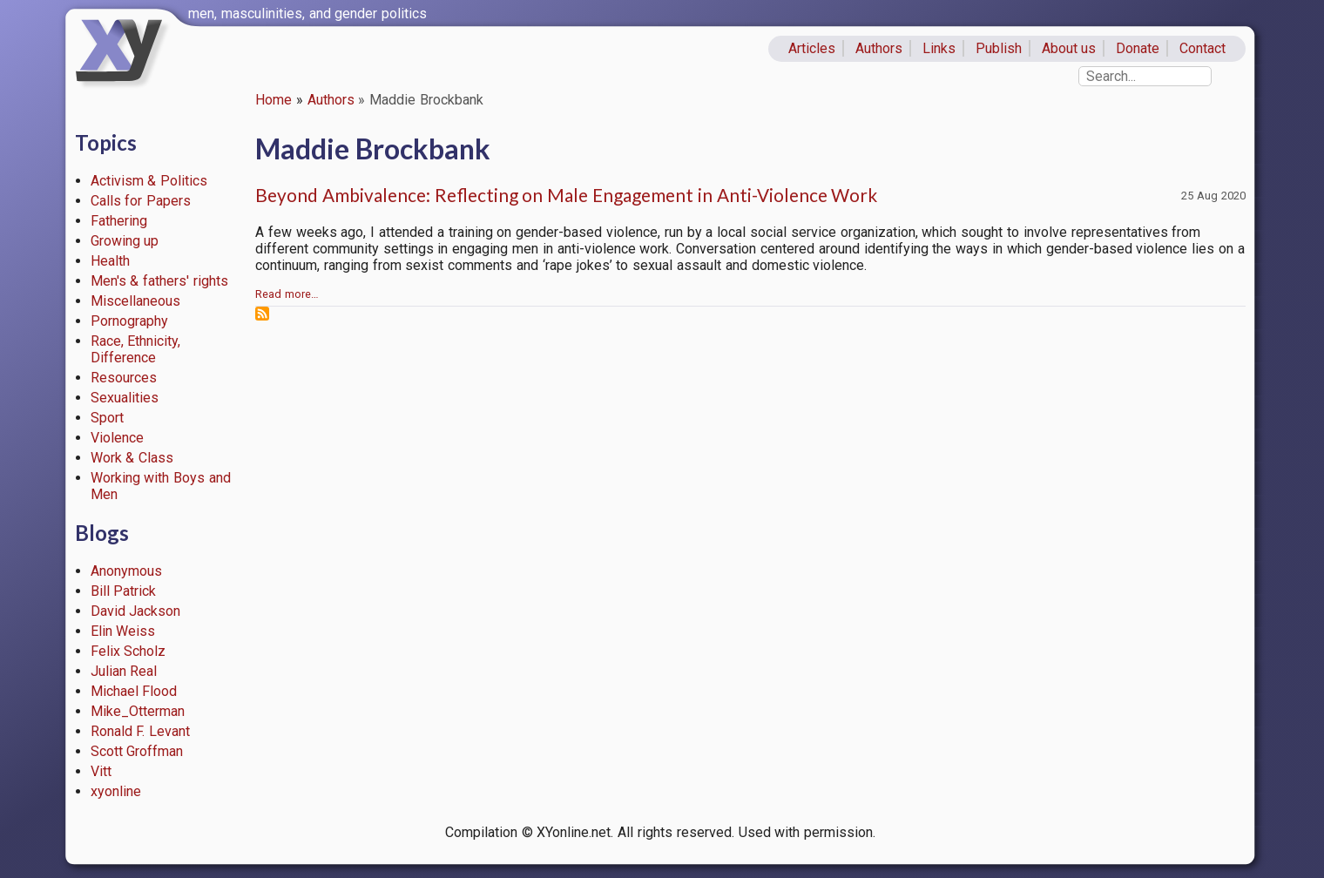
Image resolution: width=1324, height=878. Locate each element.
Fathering (119, 221)
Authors (878, 48)
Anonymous (126, 571)
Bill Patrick (124, 591)
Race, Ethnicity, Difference (136, 349)
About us (1069, 48)
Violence (117, 437)
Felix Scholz (128, 651)
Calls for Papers (141, 200)
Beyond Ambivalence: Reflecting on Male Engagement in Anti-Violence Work (566, 195)
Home (273, 99)
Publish (999, 48)
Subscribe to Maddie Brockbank (262, 314)
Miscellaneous (135, 301)
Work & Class (132, 457)
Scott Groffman (137, 751)
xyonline (116, 791)
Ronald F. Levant (141, 731)
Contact (1202, 48)
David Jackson (136, 611)
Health (110, 261)
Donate (1137, 48)
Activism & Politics (149, 180)
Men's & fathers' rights (159, 281)
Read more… (287, 294)
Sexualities (125, 397)
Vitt (101, 771)
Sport (107, 417)
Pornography (129, 321)
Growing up (125, 241)
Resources (124, 377)
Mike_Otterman (138, 711)
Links (939, 48)
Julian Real (124, 671)
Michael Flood (134, 691)
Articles (811, 48)
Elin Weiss (123, 631)
